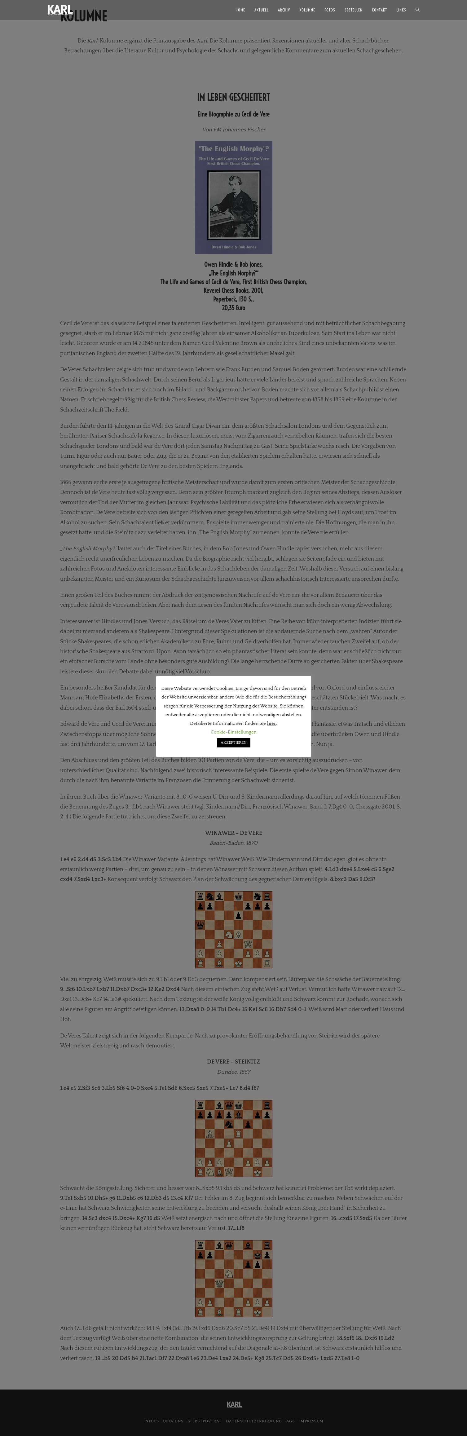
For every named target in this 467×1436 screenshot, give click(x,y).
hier (271, 723)
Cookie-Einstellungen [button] (234, 732)
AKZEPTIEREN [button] (234, 742)
